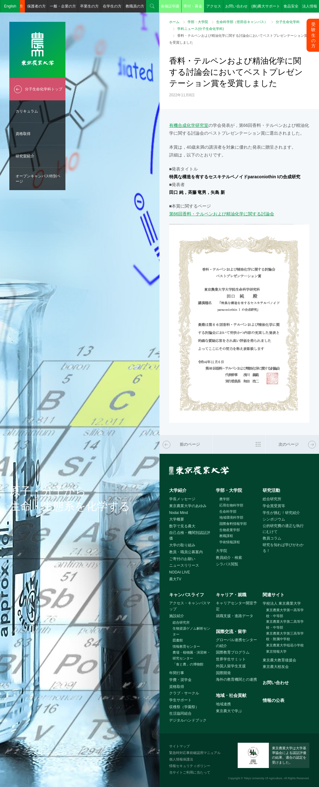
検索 (152, 6)
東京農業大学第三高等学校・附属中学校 (285, 636)
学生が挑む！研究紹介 (281, 513)
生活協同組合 (180, 713)
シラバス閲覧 (227, 564)
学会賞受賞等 (274, 506)
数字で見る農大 (182, 526)
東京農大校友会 (276, 667)
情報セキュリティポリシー (189, 766)
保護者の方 (36, 6)
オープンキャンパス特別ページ (38, 179)
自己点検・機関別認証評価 (189, 535)
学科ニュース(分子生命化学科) (200, 29)
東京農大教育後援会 (279, 660)
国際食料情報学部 (233, 523)
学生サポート (180, 700)
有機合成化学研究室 (188, 125)
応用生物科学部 (231, 505)
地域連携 (223, 704)
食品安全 (290, 6)
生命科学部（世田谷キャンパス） (242, 22)
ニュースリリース (184, 565)
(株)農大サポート (265, 6)
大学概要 (176, 519)
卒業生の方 (89, 6)
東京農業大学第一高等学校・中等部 (285, 613)
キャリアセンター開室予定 (236, 606)
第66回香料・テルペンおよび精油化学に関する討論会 (221, 213)
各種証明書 (170, 6)
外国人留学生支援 (231, 666)
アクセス (213, 6)
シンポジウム (274, 519)
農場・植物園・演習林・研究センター (191, 655)
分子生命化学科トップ (43, 89)
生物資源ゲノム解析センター (191, 631)
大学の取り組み (182, 545)
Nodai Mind (178, 513)
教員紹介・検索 (229, 557)
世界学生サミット (231, 659)
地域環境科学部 (231, 517)
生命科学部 (227, 511)
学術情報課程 (229, 542)
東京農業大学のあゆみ (188, 506)
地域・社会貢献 (231, 695)
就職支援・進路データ (234, 616)
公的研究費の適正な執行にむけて (283, 529)
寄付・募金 (192, 6)
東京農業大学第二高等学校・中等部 (285, 624)
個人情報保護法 (181, 759)
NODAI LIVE (179, 572)
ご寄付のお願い (182, 559)
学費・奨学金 (180, 680)
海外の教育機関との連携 (236, 679)
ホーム (174, 22)
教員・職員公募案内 (186, 552)
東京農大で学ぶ (229, 711)
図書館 (178, 640)
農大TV (175, 579)
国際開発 (223, 673)
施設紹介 (176, 616)
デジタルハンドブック (188, 720)
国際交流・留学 (231, 631)
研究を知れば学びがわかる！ (283, 548)
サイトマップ (179, 746)
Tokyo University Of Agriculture (263, 778)
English (10, 6)
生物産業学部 (229, 530)
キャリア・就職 (231, 594)
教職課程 (226, 536)
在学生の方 (112, 6)
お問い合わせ (236, 6)
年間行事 (176, 673)
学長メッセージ (182, 499)
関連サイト (273, 594)
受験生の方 (313, 35)
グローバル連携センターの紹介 (236, 643)
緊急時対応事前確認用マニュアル (195, 753)
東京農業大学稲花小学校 (285, 645)
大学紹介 (178, 490)
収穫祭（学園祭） (184, 707)
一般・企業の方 (63, 6)
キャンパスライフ (186, 594)
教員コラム (272, 538)
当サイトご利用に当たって (189, 772)
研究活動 (271, 490)
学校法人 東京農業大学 (282, 603)
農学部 (224, 499)
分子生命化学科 (288, 22)
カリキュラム (27, 111)
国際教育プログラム (233, 652)
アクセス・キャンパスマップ (189, 606)
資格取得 (23, 134)
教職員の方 (135, 6)
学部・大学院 (198, 22)
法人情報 (309, 6)
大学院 (221, 551)
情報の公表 (273, 700)
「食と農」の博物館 (188, 664)
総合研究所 (272, 499)
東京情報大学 (276, 651)
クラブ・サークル (184, 693)
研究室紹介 (25, 156)
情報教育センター (186, 646)
